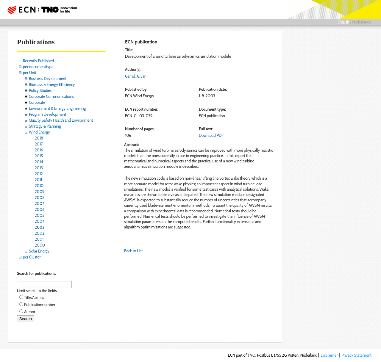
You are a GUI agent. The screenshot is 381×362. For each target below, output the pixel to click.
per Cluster (31, 257)
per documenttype (38, 66)
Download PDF (211, 135)
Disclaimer (329, 355)
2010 (39, 185)
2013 (39, 167)
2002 (39, 233)
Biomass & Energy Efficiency (52, 84)
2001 (39, 239)
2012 (39, 173)
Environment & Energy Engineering (57, 108)
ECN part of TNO (40, 9)
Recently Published (38, 60)
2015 (39, 155)
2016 (39, 150)
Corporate (37, 102)
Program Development (47, 114)
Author (29, 311)
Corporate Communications (51, 96)
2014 (39, 161)
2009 (39, 191)
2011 (38, 179)
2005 (39, 215)
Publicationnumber (39, 304)
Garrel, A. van (135, 76)
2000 (40, 245)
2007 (39, 203)
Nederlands (361, 22)
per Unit (29, 72)
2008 (40, 197)
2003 (39, 227)
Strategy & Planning (45, 126)
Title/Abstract (35, 297)
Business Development (47, 78)
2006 (39, 209)
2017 (39, 144)
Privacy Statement (356, 355)
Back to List (133, 250)
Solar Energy (39, 251)
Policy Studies (40, 90)
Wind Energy (39, 132)
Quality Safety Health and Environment (61, 120)
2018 (39, 138)
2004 (39, 221)
